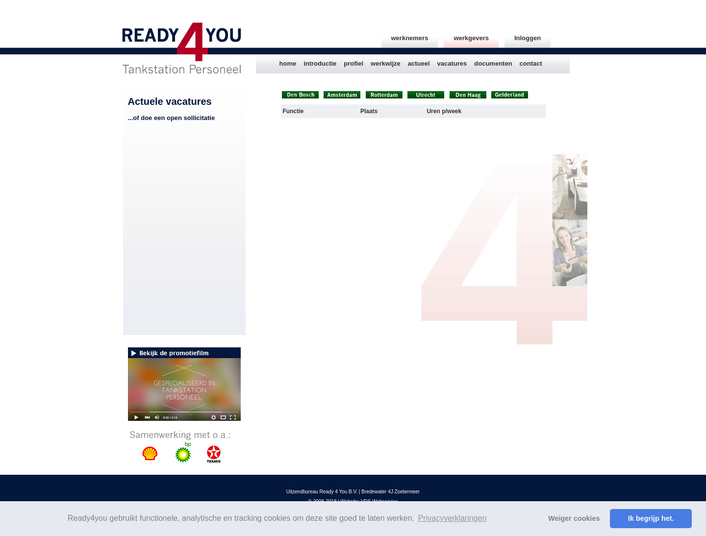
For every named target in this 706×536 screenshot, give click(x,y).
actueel (419, 63)
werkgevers (471, 38)
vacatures (452, 63)
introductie (319, 63)
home (288, 63)
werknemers (410, 38)
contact (531, 63)
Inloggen (527, 38)
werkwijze (386, 63)
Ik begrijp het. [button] (651, 518)
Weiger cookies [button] (574, 518)
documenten (493, 63)
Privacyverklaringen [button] (452, 518)
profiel (353, 63)
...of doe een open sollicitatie (171, 118)
